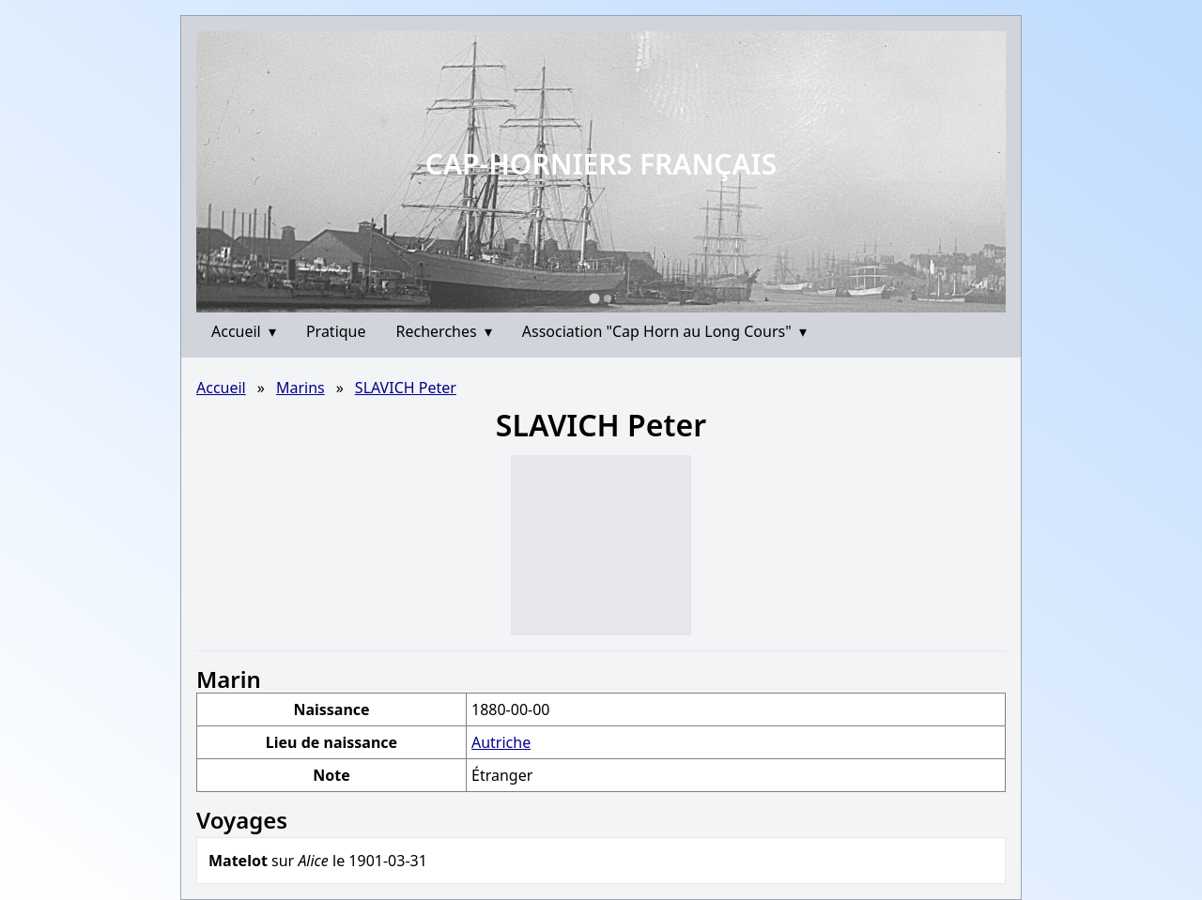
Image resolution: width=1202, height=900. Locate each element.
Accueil (243, 331)
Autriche (501, 742)
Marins (300, 387)
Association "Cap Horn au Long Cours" (664, 331)
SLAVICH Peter (405, 387)
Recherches (444, 331)
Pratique (336, 331)
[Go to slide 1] (594, 298)
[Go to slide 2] (607, 298)
